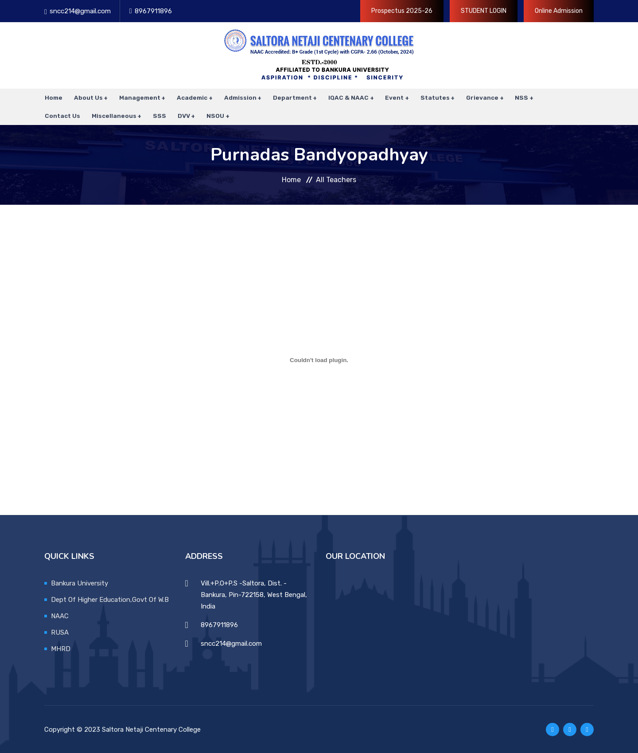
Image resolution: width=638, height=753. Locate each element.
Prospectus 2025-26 (401, 11)
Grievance (480, 97)
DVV (182, 115)
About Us (87, 97)
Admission (239, 97)
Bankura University (79, 582)
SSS (158, 115)
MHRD (60, 648)
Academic (191, 97)
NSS (519, 97)
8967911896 (153, 11)
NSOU (214, 115)
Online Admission (559, 11)
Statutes (433, 97)
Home (53, 97)
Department (291, 97)
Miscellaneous (113, 115)
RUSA (60, 632)
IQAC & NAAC (347, 97)
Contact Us (62, 115)
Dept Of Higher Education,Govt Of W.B (110, 599)
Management (139, 97)
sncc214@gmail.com (80, 11)
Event (393, 97)
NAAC (60, 615)
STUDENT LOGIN (483, 11)
